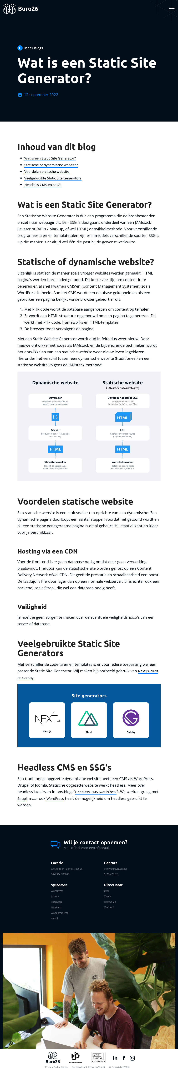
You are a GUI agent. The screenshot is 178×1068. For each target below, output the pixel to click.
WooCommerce (59, 910)
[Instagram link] (131, 1055)
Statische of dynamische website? (53, 164)
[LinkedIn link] (114, 1055)
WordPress (64, 797)
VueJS (101, 1064)
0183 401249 (111, 873)
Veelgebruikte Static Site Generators (56, 177)
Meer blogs (33, 48)
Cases (107, 894)
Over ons (109, 904)
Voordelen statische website (49, 171)
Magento (56, 905)
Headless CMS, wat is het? (98, 790)
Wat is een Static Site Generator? (53, 158)
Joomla (55, 894)
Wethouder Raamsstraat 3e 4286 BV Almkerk (67, 870)
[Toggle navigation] (171, 9)
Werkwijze (110, 899)
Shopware (57, 900)
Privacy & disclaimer (56, 1064)
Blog (106, 889)
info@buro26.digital (115, 867)
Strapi (30, 797)
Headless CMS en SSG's (44, 184)
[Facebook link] (122, 1055)
